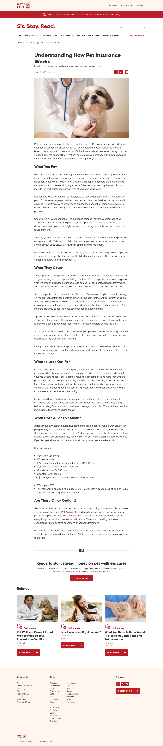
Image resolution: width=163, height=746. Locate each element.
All (20, 35)
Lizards (69, 699)
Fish (68, 688)
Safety (52, 713)
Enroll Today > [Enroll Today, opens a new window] (115, 14)
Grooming (47, 35)
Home (19, 43)
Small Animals (56, 718)
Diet (56, 35)
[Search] (133, 27)
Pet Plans (113, 5)
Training (53, 721)
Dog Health (54, 699)
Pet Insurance (72, 702)
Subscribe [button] (126, 5)
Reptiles (53, 710)
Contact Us (125, 691)
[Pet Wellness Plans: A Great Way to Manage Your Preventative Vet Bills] (37, 635)
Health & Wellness (31, 35)
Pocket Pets (55, 707)
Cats (52, 694)
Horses (69, 691)
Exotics (69, 685)
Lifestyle (81, 35)
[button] (24, 5)
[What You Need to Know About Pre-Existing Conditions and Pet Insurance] (125, 635)
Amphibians (55, 685)
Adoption (53, 683)
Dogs (52, 702)
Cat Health (54, 691)
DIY (51, 696)
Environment (71, 683)
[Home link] (34, 737)
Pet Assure (67, 511)
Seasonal (54, 715)
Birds (52, 688)
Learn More (81, 578)
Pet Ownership (67, 35)
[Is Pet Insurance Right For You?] (81, 632)
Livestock (70, 696)
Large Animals (72, 694)
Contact (140, 5)
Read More (29, 653)
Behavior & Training (110, 35)
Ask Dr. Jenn (93, 35)
